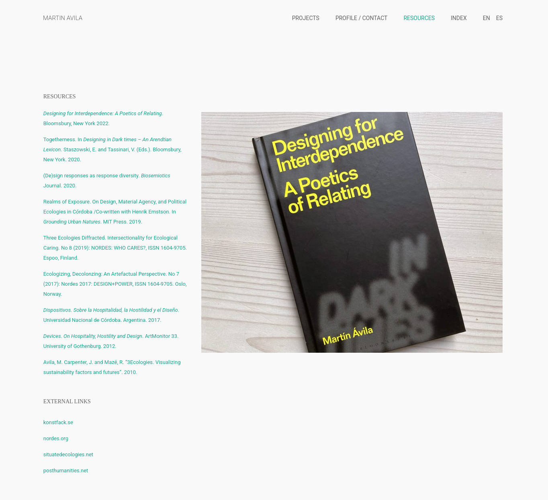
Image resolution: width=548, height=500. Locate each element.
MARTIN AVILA (62, 18)
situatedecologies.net (68, 454)
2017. (155, 320)
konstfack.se (58, 422)
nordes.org (55, 438)
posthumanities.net (65, 470)
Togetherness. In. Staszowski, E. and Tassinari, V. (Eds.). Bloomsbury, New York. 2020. (112, 149)
